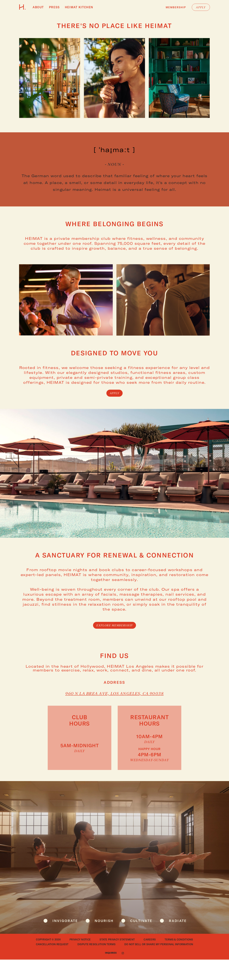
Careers (150, 940)
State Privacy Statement (117, 940)
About (38, 7)
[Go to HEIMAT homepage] (22, 9)
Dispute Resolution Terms (96, 944)
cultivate (142, 921)
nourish (103, 921)
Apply (201, 8)
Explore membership (114, 626)
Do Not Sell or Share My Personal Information (158, 944)
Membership (176, 7)
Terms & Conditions (179, 940)
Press (53, 7)
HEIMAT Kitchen (75, 7)
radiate (181, 921)
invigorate (62, 921)
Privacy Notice (80, 940)
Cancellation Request (52, 944)
